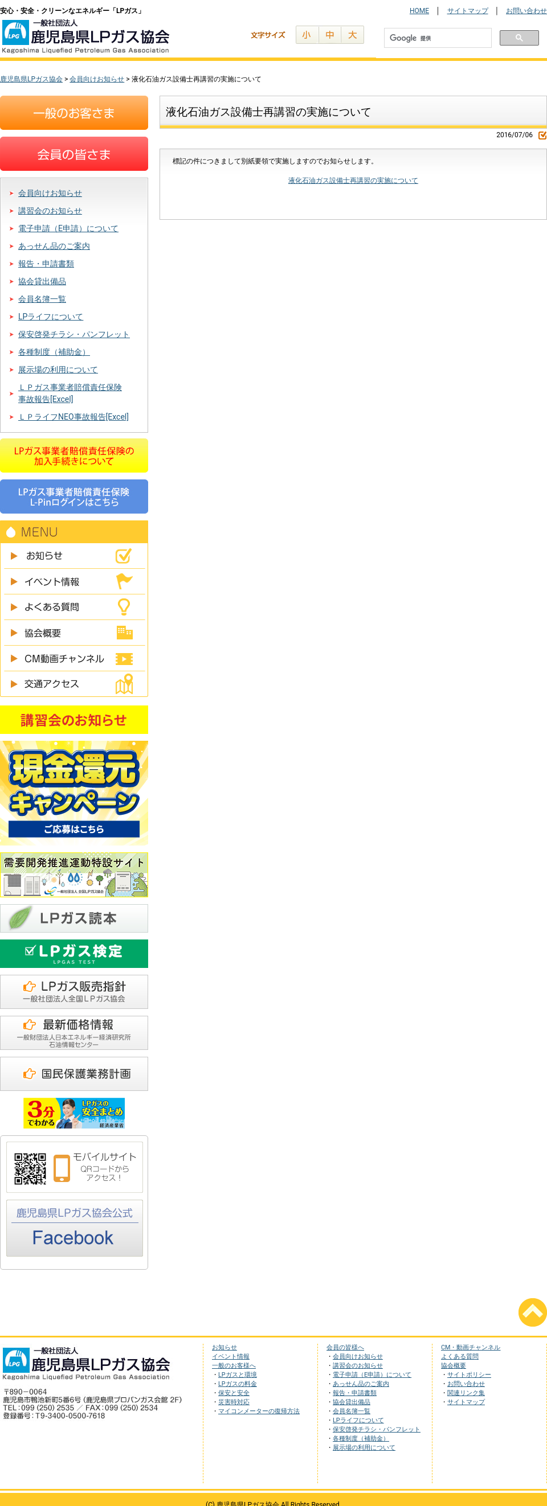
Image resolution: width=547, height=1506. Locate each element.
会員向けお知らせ (50, 193)
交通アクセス (74, 684)
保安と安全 (234, 1393)
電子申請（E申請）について (68, 228)
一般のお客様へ (234, 1365)
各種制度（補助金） (54, 351)
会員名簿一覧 (42, 298)
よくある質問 (74, 607)
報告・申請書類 (46, 263)
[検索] (437, 39)
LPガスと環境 (237, 1374)
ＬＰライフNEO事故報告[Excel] (73, 416)
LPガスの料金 (237, 1384)
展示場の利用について (58, 369)
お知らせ (74, 556)
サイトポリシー (469, 1374)
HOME (419, 11)
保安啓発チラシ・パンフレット (74, 334)
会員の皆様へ (345, 1347)
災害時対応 (234, 1402)
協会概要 (74, 633)
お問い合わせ (526, 11)
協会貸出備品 (42, 281)
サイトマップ (467, 11)
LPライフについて (50, 316)
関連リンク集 (466, 1393)
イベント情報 (74, 581)
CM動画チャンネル (74, 658)
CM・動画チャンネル (470, 1347)
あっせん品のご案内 (54, 246)
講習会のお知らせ (50, 210)
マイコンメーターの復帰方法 (259, 1411)
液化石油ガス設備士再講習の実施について (353, 180)
